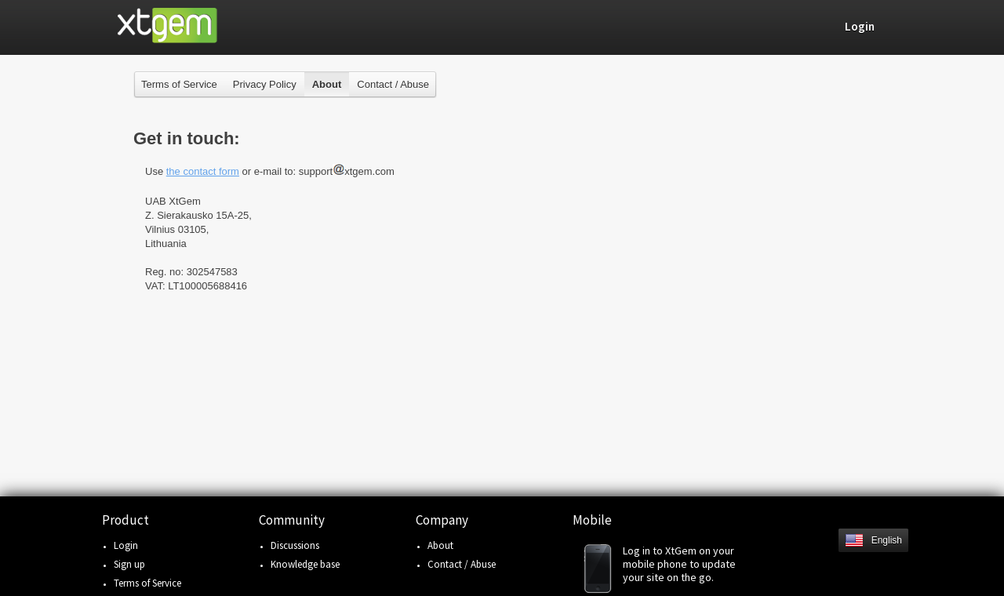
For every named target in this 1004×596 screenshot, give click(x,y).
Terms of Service (179, 84)
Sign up (129, 564)
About (440, 545)
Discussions (295, 545)
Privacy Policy (264, 84)
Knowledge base (305, 564)
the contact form (202, 171)
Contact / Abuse (393, 84)
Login (126, 545)
